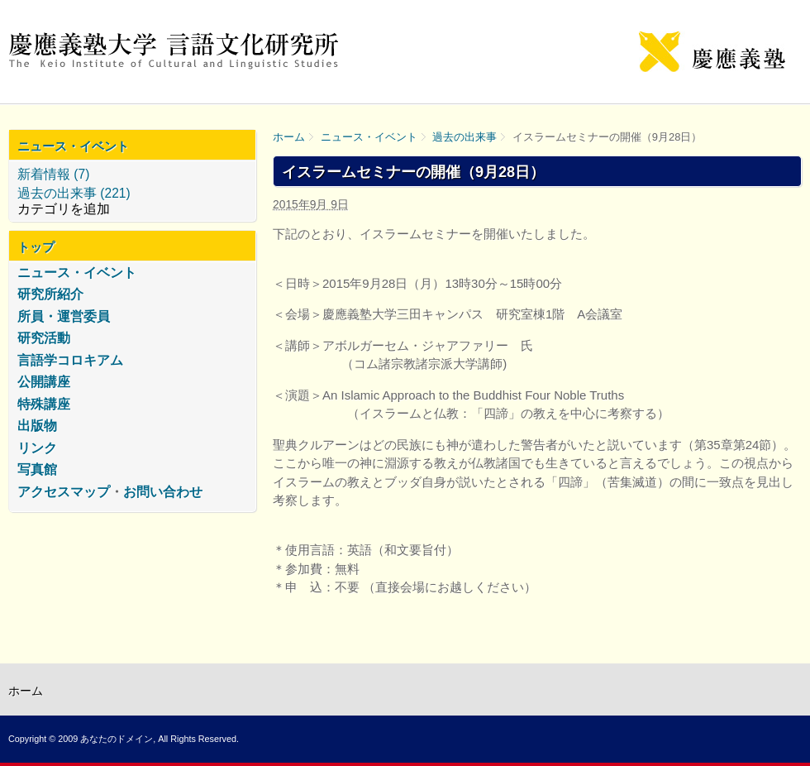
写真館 (37, 469)
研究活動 (43, 338)
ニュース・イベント (369, 137)
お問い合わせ (162, 492)
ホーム (289, 137)
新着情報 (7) (53, 174)
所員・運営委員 (63, 316)
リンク (37, 448)
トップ (36, 247)
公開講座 (43, 382)
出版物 (37, 426)
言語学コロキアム (70, 360)
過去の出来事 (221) (74, 193)
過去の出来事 (464, 137)
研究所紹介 (50, 294)
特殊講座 (43, 404)
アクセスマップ (63, 492)
